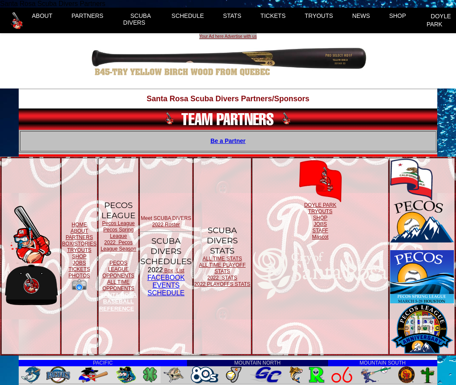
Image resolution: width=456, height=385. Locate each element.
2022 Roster (166, 225)
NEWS (361, 15)
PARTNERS (87, 15)
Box (168, 271)
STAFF (320, 231)
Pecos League (118, 223)
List (179, 271)
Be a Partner (228, 140)
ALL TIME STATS (222, 259)
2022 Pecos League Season (118, 246)
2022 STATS (222, 278)
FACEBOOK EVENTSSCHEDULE (166, 285)
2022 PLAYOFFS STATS (222, 284)
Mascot (320, 237)
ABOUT (42, 15)
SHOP (397, 15)
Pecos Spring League (118, 233)
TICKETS (273, 15)
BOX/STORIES (79, 244)
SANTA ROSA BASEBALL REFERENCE (118, 302)
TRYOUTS (319, 15)
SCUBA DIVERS (137, 19)
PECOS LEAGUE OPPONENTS (118, 269)
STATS (232, 15)
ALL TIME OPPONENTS (118, 285)
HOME (79, 225)
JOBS (79, 263)
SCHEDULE (188, 15)
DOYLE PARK (439, 20)
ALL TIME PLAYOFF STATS (222, 268)
